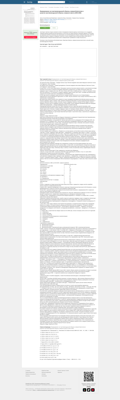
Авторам (44, 374)
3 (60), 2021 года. (52, 22)
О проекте (28, 370)
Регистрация (94, 2)
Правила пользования (31, 374)
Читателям (44, 375)
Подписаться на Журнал (30, 37)
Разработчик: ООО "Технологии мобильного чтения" (38, 383)
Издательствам (45, 370)
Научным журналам (46, 372)
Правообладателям (30, 372)
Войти (93, 1)
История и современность (50, 21)
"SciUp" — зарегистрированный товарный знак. (43, 390)
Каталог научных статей (63, 370)
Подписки (71, 2)
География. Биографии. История (56, 7)
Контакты (28, 375)
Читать (45, 27)
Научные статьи (43, 7)
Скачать (54, 27)
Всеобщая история (74, 7)
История (67, 7)
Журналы (60, 372)
